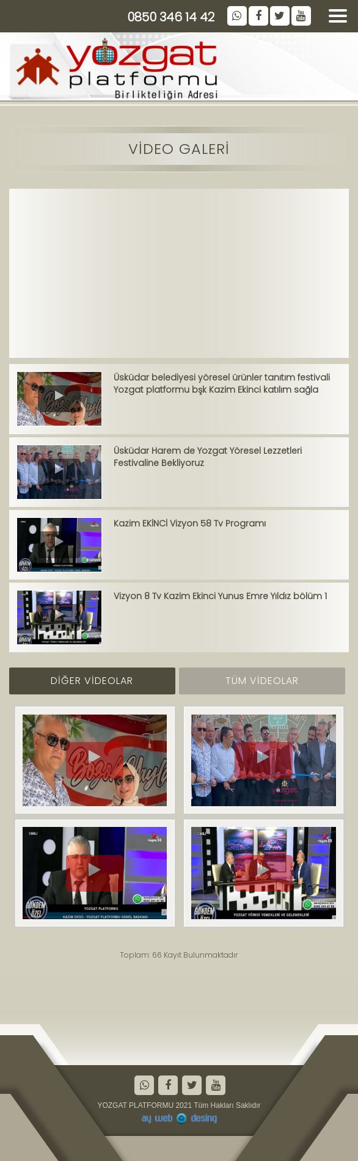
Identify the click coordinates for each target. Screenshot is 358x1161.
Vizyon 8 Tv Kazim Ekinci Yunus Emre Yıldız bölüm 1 (220, 596)
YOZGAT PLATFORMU (135, 1105)
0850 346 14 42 (170, 17)
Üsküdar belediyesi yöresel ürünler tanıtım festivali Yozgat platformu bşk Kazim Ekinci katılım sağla (222, 383)
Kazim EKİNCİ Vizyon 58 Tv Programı (190, 523)
